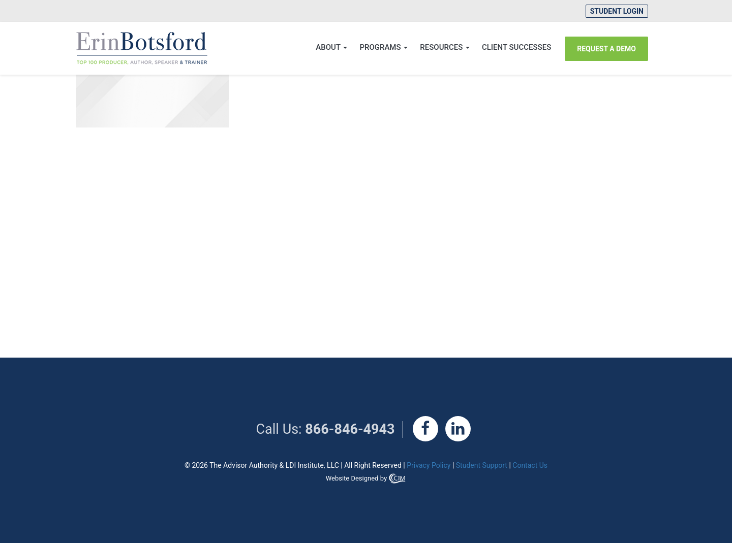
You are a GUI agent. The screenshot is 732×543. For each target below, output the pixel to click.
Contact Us (529, 465)
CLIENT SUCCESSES (516, 47)
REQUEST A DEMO (606, 49)
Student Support (481, 465)
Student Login (617, 11)
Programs (383, 47)
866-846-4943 (349, 429)
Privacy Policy (428, 465)
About (331, 47)
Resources (445, 47)
